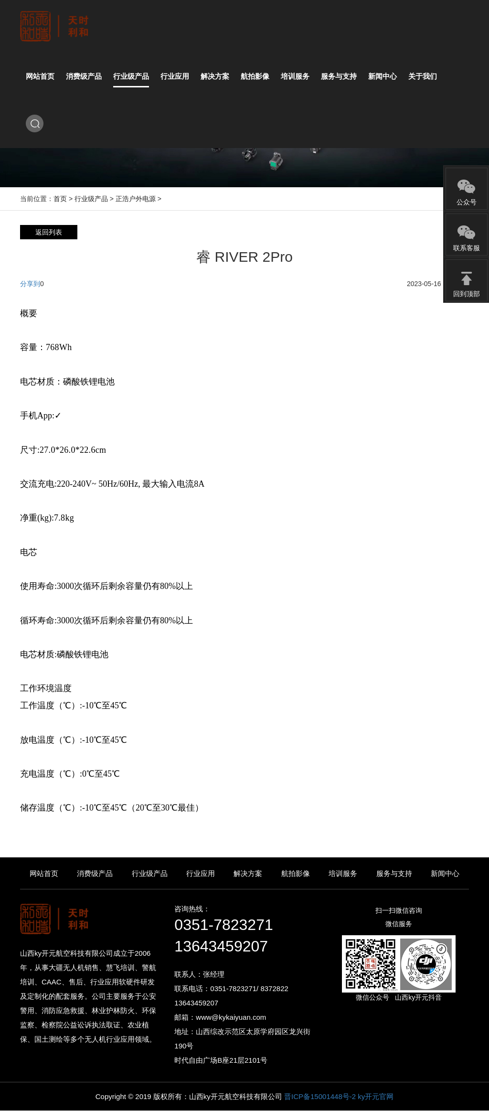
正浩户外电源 (136, 199)
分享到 (30, 284)
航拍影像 (295, 873)
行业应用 (200, 873)
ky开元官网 (375, 1096)
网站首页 (44, 873)
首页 (60, 199)
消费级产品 (95, 873)
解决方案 (248, 873)
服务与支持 (394, 873)
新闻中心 (445, 873)
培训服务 (343, 873)
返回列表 (48, 232)
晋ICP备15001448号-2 (321, 1096)
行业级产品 (91, 199)
